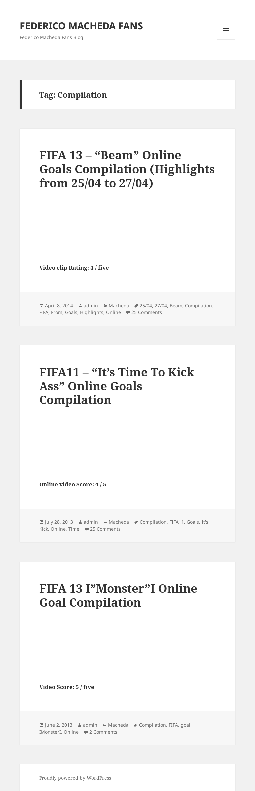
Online (113, 312)
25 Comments (146, 312)
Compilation (198, 305)
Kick (43, 529)
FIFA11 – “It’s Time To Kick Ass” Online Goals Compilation (116, 385)
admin (91, 305)
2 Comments (103, 732)
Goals (71, 312)
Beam (176, 305)
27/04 (161, 305)
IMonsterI (50, 732)
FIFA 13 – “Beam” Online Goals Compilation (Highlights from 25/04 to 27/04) (127, 169)
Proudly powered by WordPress (75, 778)
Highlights (91, 312)
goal (185, 725)
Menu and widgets (226, 39)
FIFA (43, 312)
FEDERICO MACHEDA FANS (81, 25)
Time (73, 529)
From (56, 312)
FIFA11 (176, 522)
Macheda (119, 305)
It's (205, 522)
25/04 (146, 305)
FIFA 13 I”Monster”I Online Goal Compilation (118, 595)
